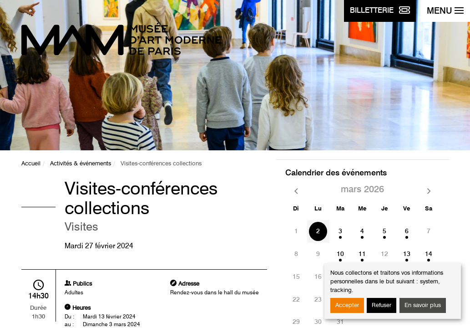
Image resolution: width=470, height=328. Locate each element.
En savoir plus (422, 305)
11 (362, 254)
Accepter (347, 305)
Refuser (381, 305)
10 (340, 254)
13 (406, 254)
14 (428, 254)
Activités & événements (80, 164)
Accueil (30, 164)
